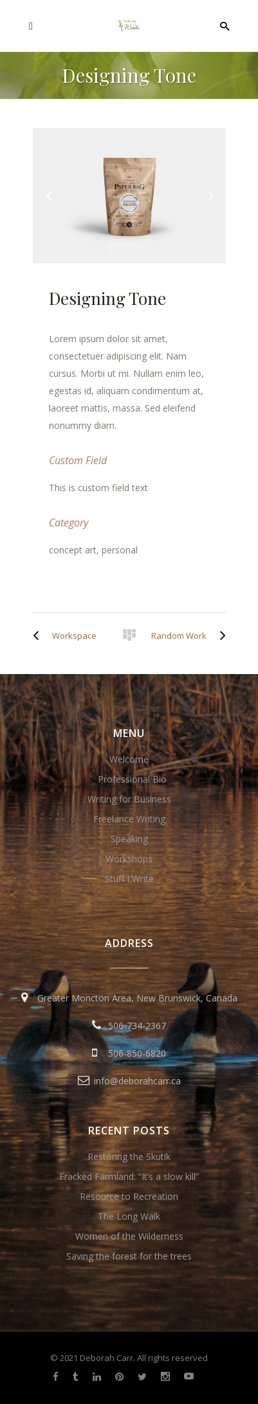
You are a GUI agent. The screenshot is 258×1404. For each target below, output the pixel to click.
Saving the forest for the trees (129, 1256)
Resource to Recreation (129, 1196)
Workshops (129, 859)
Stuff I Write (129, 878)
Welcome (129, 759)
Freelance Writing (129, 819)
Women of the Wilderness (129, 1236)
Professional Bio (132, 779)
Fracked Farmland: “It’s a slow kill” (129, 1176)
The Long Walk (129, 1216)
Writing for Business (129, 799)
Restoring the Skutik (129, 1156)
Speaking (129, 839)
